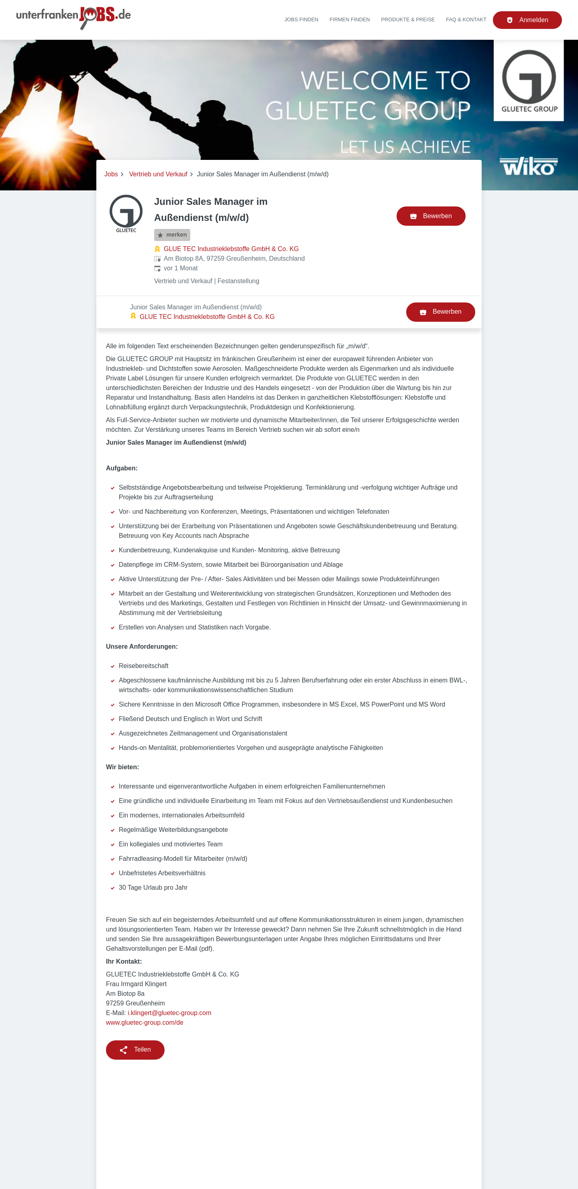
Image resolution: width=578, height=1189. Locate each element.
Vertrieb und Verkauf (158, 174)
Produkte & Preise (408, 19)
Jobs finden (302, 19)
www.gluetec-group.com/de (145, 990)
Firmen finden (350, 19)
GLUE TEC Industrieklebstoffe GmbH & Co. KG (231, 248)
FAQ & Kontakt (466, 19)
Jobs (111, 174)
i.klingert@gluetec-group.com (169, 980)
